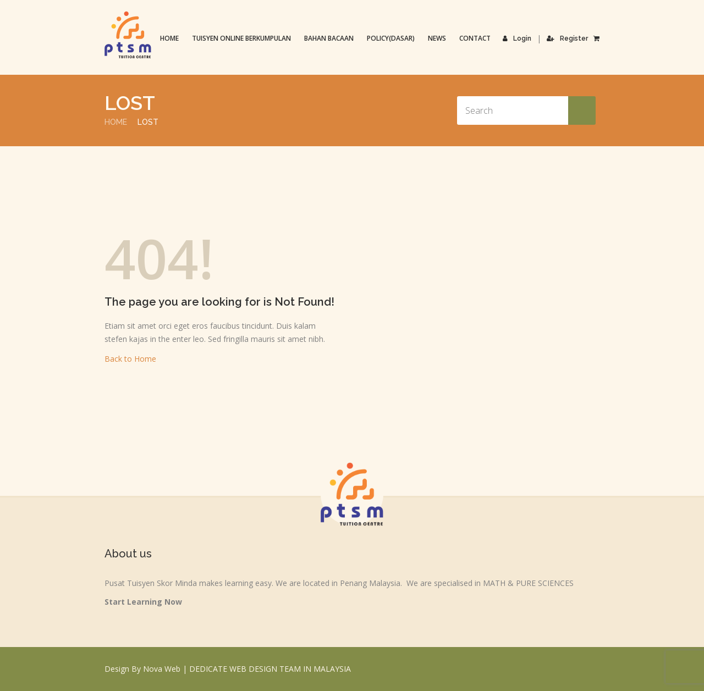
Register (567, 38)
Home (169, 38)
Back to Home (130, 358)
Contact (475, 38)
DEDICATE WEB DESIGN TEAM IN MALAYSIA (270, 669)
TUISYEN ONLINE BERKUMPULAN (241, 38)
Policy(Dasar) (391, 38)
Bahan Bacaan (329, 38)
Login (517, 38)
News (437, 38)
